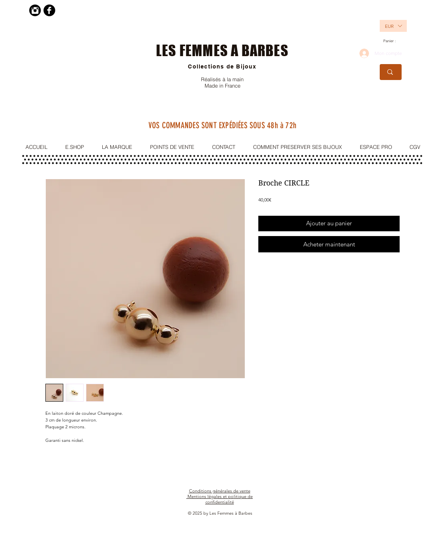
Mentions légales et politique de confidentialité (220, 499)
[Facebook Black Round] (49, 10)
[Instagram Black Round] (35, 10)
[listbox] (393, 26)
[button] (389, 26)
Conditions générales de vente (219, 491)
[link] (392, 41)
